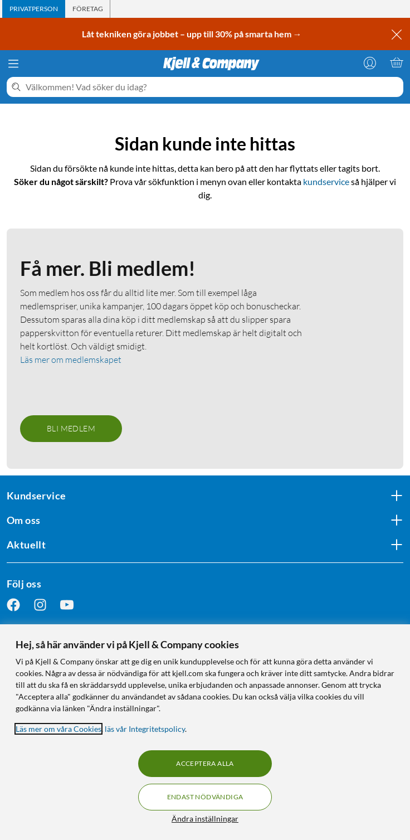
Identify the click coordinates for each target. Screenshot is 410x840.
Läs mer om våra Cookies (58, 729)
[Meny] (13, 63)
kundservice (326, 181)
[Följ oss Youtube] (67, 605)
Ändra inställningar (205, 818)
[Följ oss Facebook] (13, 605)
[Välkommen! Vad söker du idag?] (212, 87)
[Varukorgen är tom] (396, 62)
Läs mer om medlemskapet (70, 359)
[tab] (33, 9)
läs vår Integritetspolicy (145, 729)
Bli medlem (71, 428)
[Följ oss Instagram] (40, 605)
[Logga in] (370, 62)
